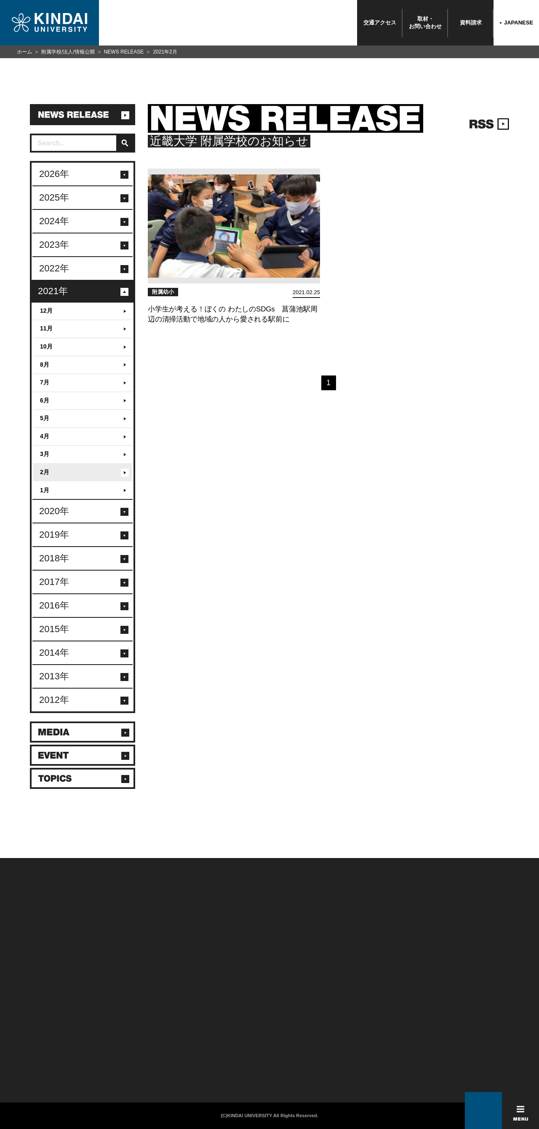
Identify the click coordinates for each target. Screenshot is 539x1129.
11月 (46, 328)
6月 (44, 400)
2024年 (54, 221)
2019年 (54, 534)
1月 (44, 490)
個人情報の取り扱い (214, 1025)
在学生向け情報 (115, 1014)
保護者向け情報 (115, 1025)
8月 (44, 364)
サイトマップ (206, 1036)
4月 (44, 436)
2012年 (54, 700)
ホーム (24, 52)
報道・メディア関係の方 (37, 1036)
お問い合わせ (25, 1025)
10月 (46, 346)
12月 (46, 310)
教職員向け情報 (115, 1047)
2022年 (54, 268)
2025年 (54, 197)
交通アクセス (379, 22)
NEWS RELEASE (124, 52)
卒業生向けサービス (120, 1036)
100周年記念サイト (31, 1069)
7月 (44, 382)
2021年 (53, 291)
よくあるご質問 (27, 1058)
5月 (44, 418)
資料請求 (471, 22)
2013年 (54, 676)
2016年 (54, 605)
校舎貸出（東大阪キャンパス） (133, 1069)
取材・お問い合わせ (425, 22)
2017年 (54, 582)
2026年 (54, 174)
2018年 (54, 558)
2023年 (54, 244)
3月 (44, 454)
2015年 (54, 629)
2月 (44, 472)
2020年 (54, 511)
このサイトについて (214, 1014)
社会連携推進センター (123, 1058)
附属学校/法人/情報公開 (68, 52)
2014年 (54, 652)
